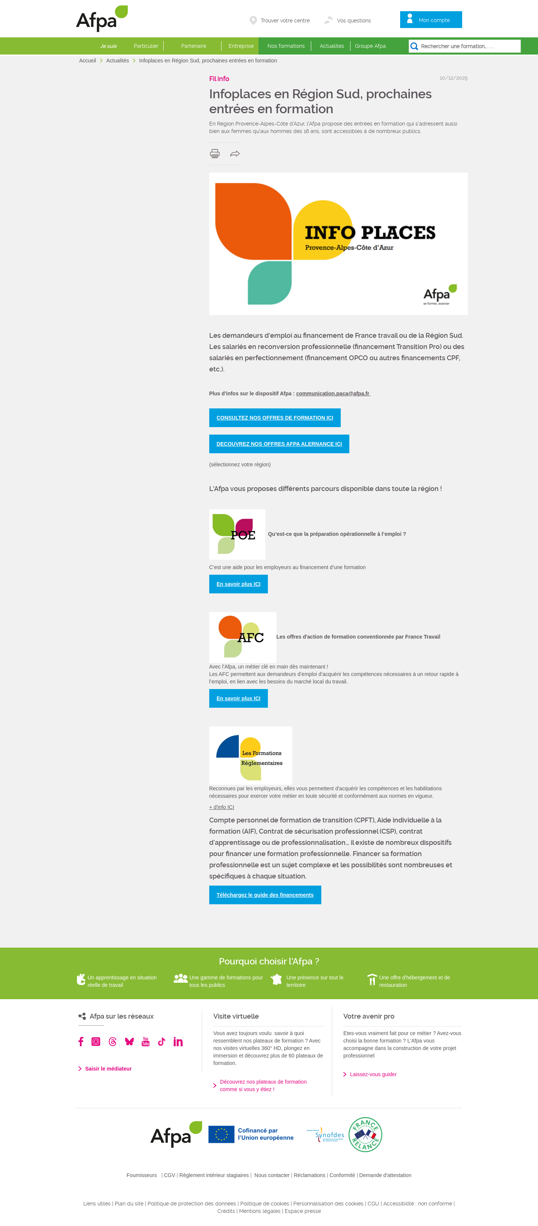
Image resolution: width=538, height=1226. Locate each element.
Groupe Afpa (370, 46)
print (216, 153)
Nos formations (286, 46)
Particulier (146, 46)
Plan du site (129, 1204)
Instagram (96, 1041)
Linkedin (178, 1041)
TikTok (161, 1041)
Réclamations (309, 1175)
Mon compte (434, 20)
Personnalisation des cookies (328, 1204)
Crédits (226, 1211)
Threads (112, 1041)
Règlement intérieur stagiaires (214, 1175)
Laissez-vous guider (373, 1074)
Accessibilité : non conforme (417, 1204)
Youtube (145, 1041)
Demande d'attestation (385, 1175)
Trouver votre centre (285, 21)
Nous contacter (272, 1175)
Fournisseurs (142, 1175)
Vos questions (354, 21)
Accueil (88, 61)
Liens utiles (97, 1204)
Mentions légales (260, 1211)
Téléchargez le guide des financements (265, 895)
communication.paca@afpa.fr (333, 393)
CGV (169, 1175)
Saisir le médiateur (108, 1069)
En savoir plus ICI (238, 584)
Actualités (332, 46)
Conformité (342, 1175)
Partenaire (193, 46)
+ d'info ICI (221, 807)
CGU (373, 1204)
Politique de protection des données (192, 1204)
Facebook (81, 1041)
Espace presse (303, 1211)
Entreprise (241, 46)
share (236, 153)
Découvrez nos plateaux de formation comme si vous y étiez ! (263, 1085)
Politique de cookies (264, 1204)
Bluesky (129, 1041)
